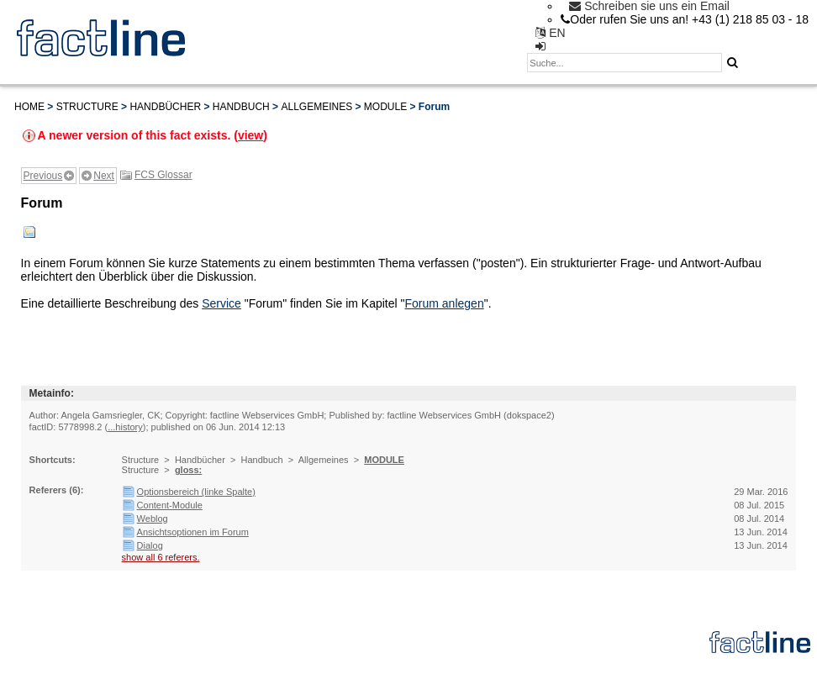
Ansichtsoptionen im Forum (193, 532)
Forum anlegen (444, 303)
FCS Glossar (163, 175)
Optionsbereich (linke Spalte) (196, 492)
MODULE (385, 107)
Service (221, 303)
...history (125, 427)
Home (29, 107)
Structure (87, 107)
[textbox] (624, 62)
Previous (43, 176)
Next (103, 176)
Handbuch (241, 107)
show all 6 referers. (161, 557)
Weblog (152, 518)
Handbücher (165, 107)
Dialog (150, 545)
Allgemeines (316, 107)
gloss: (188, 470)
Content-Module (170, 505)
